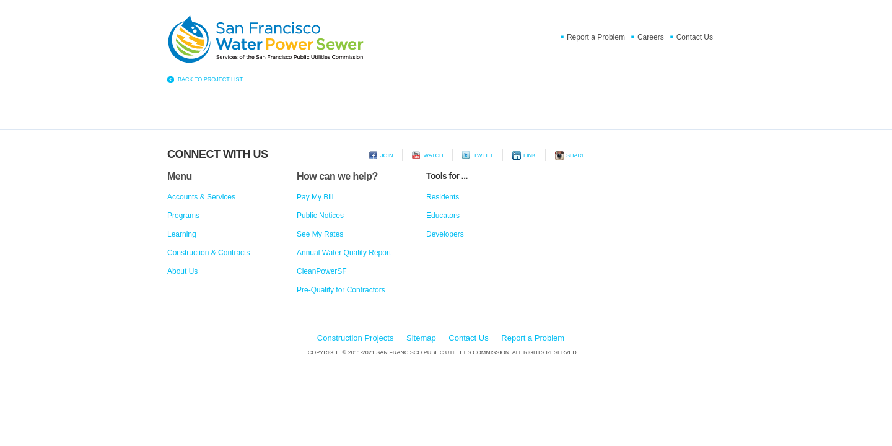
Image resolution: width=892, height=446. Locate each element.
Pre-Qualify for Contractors (341, 290)
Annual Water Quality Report (344, 252)
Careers (650, 37)
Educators (443, 215)
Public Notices (320, 215)
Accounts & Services (201, 197)
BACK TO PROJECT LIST (210, 79)
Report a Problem (596, 37)
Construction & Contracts (208, 252)
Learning (181, 234)
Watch (433, 155)
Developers (445, 234)
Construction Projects (355, 338)
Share (575, 155)
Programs (183, 215)
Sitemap (421, 338)
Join (386, 155)
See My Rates (320, 234)
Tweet (483, 155)
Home (266, 40)
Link (529, 155)
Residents (442, 197)
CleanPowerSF (322, 271)
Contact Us (694, 37)
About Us (182, 271)
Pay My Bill (315, 197)
